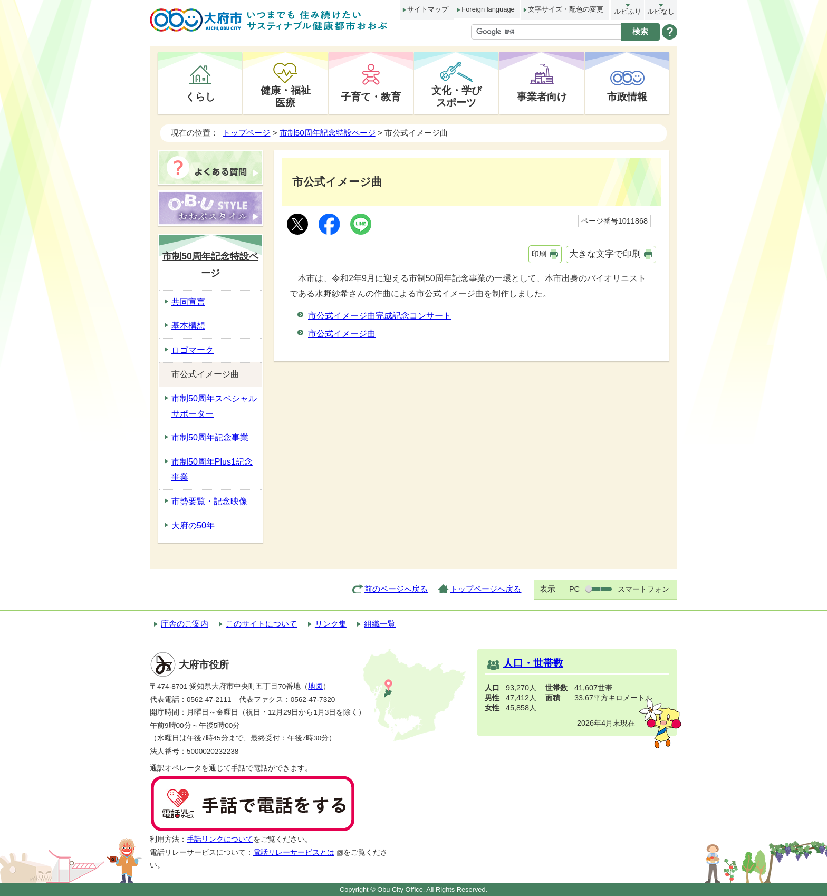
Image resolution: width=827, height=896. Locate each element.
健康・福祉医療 (286, 96)
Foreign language (487, 9)
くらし (200, 96)
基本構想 (188, 325)
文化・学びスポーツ (456, 96)
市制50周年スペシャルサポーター (214, 406)
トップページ (246, 132)
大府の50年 (193, 525)
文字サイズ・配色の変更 (565, 9)
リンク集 (331, 623)
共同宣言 (188, 301)
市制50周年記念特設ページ (328, 132)
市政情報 (627, 96)
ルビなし (661, 11)
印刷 (539, 253)
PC (574, 589)
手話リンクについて (220, 839)
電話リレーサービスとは (298, 852)
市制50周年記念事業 (209, 437)
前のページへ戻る (396, 588)
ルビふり (627, 11)
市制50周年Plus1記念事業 (212, 469)
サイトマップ (427, 9)
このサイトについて (261, 623)
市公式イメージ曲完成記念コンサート (379, 315)
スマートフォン (643, 589)
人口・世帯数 (533, 663)
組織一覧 (380, 623)
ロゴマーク (192, 349)
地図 (315, 686)
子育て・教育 (371, 96)
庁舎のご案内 (184, 623)
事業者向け (542, 96)
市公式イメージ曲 (342, 333)
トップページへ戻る (485, 588)
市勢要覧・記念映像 (209, 501)
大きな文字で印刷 (605, 254)
